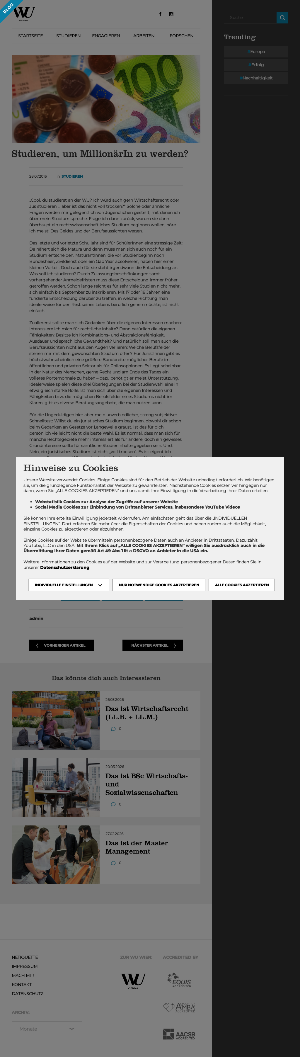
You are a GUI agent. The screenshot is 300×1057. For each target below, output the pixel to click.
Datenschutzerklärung (64, 567)
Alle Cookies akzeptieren (242, 584)
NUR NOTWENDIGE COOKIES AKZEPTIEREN (159, 584)
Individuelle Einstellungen (64, 584)
